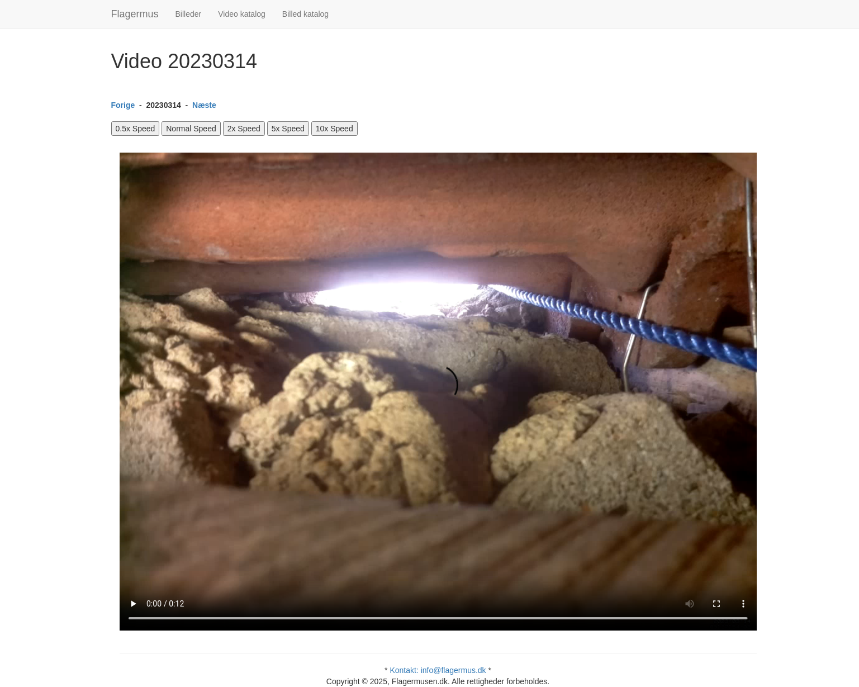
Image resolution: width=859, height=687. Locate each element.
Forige (123, 105)
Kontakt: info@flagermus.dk (438, 670)
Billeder (188, 14)
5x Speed (288, 128)
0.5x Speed (135, 128)
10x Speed (334, 128)
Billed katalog (305, 14)
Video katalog (241, 14)
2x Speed (243, 128)
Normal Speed (191, 128)
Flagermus (135, 14)
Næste (204, 105)
